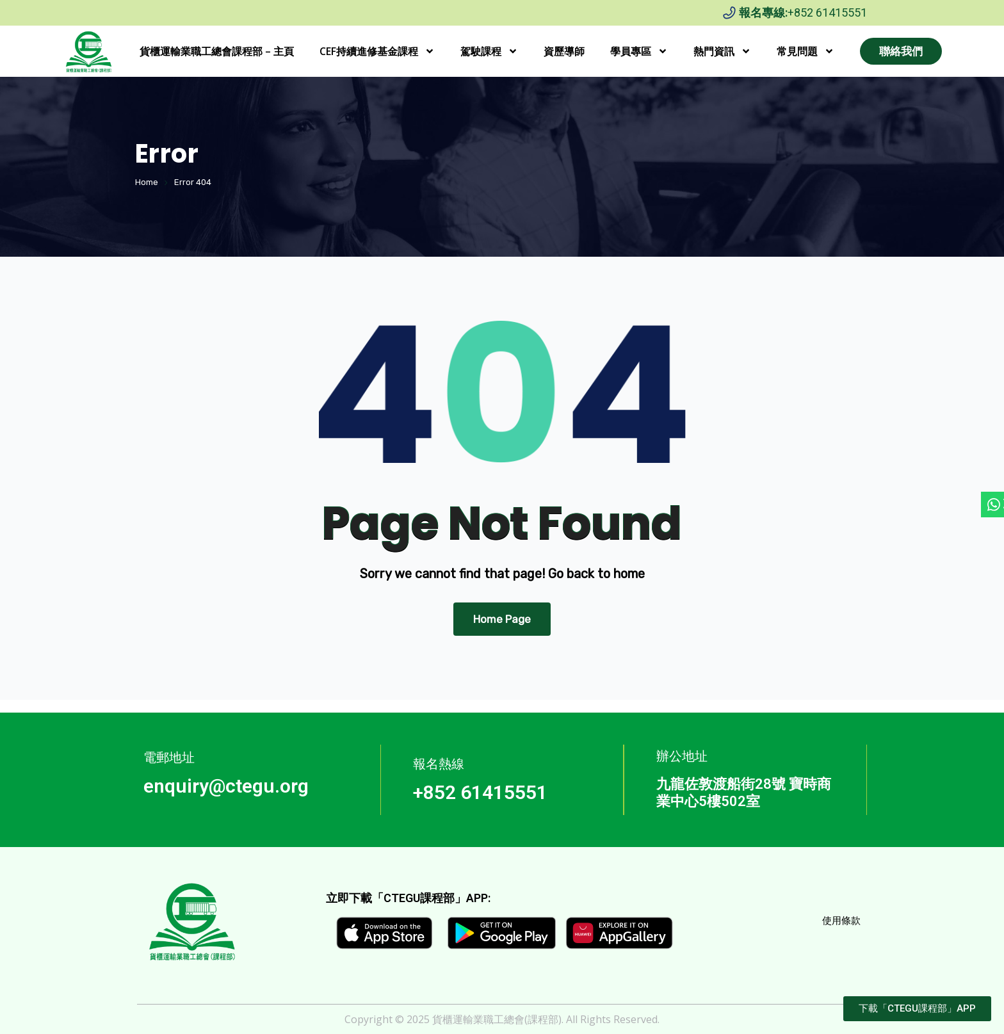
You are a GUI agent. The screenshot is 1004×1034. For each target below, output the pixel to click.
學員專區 (639, 51)
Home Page (502, 619)
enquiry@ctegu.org (226, 786)
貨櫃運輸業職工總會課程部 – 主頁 (217, 51)
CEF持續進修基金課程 (377, 51)
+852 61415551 (827, 12)
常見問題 (805, 51)
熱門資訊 (722, 51)
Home (146, 182)
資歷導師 (564, 51)
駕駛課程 (489, 51)
